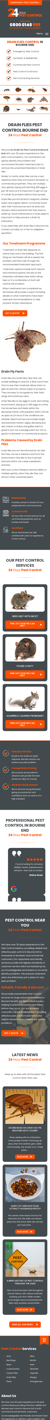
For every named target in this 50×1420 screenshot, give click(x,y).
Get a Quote (12, 313)
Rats (32, 1364)
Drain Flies (11, 1377)
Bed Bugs (11, 1360)
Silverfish (34, 1368)
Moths (33, 1360)
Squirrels (34, 1373)
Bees (9, 1364)
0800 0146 (25, 25)
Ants (9, 1356)
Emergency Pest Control (25, 2)
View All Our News (22, 1324)
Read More (22, 1156)
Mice (32, 1356)
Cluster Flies (12, 1373)
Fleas (9, 1381)
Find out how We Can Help (22, 624)
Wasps (33, 1377)
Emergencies (36, 1381)
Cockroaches (13, 1368)
